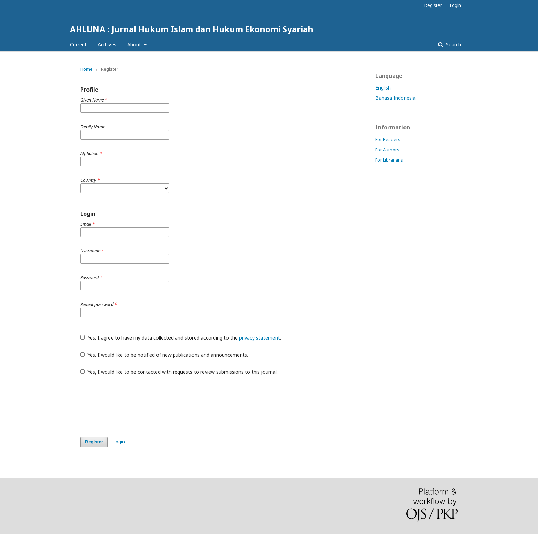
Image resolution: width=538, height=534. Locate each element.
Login (455, 5)
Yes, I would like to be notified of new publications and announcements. (164, 355)
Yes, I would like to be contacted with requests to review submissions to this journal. (179, 372)
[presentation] (132, 406)
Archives (107, 44)
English (383, 87)
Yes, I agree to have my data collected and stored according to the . (180, 337)
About (134, 44)
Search (453, 44)
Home (86, 69)
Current (78, 44)
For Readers (387, 139)
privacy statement (259, 337)
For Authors (387, 149)
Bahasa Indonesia (395, 98)
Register (433, 5)
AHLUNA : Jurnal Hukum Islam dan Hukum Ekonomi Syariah (191, 29)
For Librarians (389, 160)
